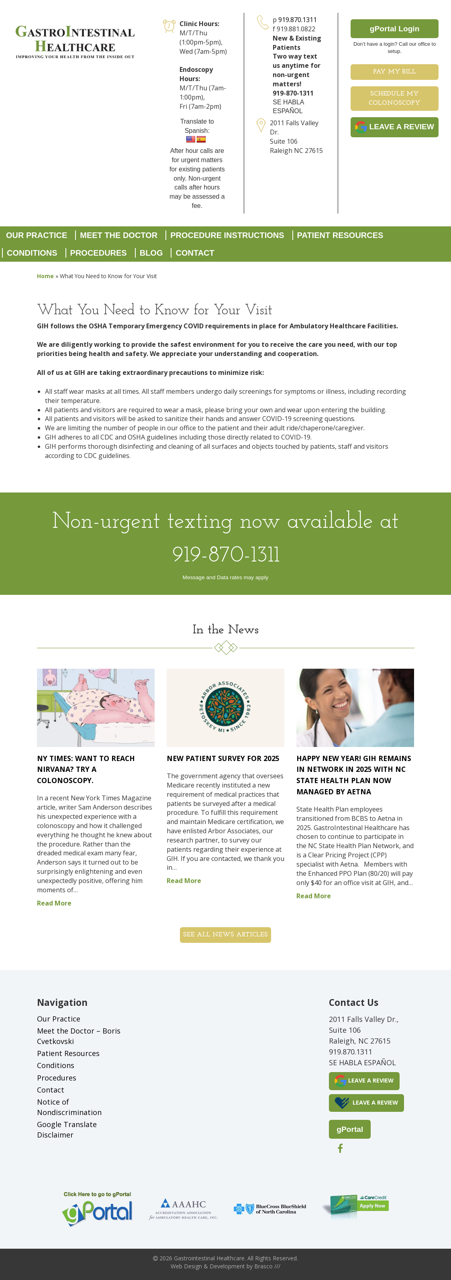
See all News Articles (225, 935)
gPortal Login (395, 28)
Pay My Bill (394, 72)
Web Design (186, 1266)
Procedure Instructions (227, 235)
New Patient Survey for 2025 (223, 758)
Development (227, 1266)
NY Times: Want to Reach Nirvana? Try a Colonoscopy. (86, 769)
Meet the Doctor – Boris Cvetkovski (78, 1036)
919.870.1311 (297, 19)
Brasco (267, 1266)
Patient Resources (340, 235)
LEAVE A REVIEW (394, 127)
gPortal (350, 1129)
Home (45, 276)
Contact (195, 252)
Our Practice (36, 235)
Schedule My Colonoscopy (394, 98)
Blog (151, 252)
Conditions (32, 252)
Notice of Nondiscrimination (69, 1107)
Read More (54, 903)
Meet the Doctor (118, 235)
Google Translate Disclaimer (67, 1129)
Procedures (98, 252)
